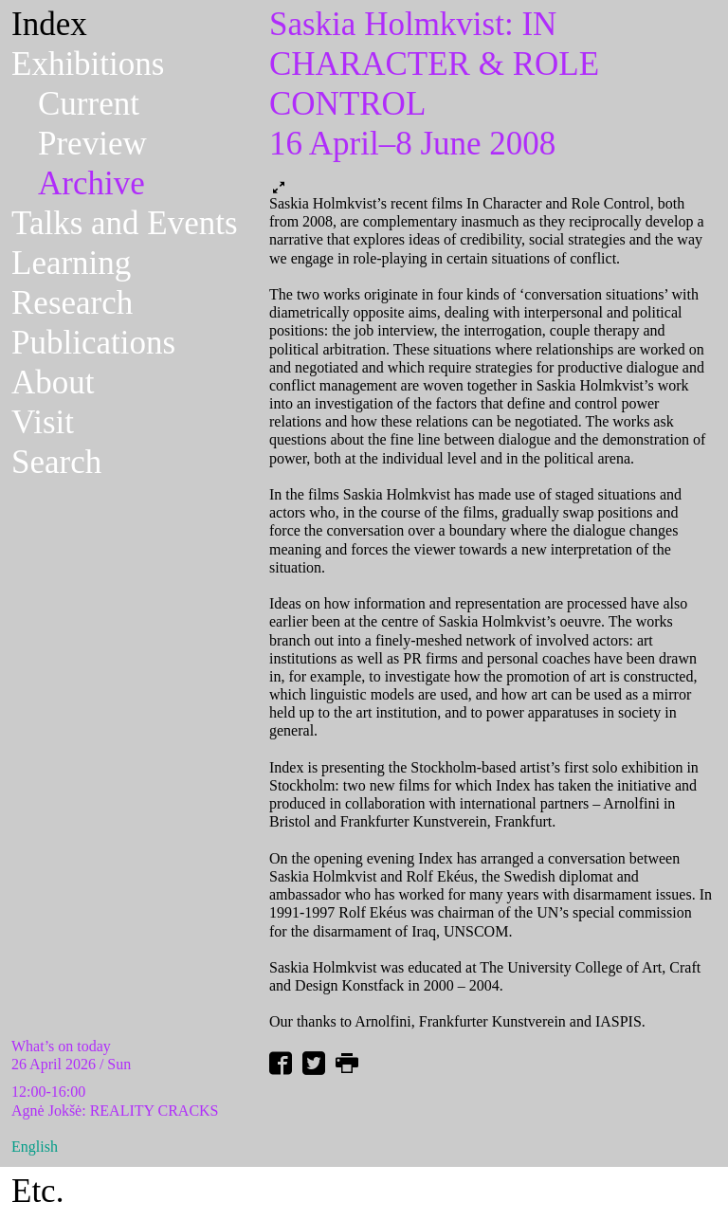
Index (49, 24)
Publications (93, 342)
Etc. (37, 1191)
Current (88, 103)
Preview (92, 143)
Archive (91, 183)
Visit (42, 422)
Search (56, 462)
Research (72, 302)
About (53, 382)
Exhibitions (87, 64)
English (34, 1146)
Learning (71, 263)
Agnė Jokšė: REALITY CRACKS (115, 1110)
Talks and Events (124, 223)
